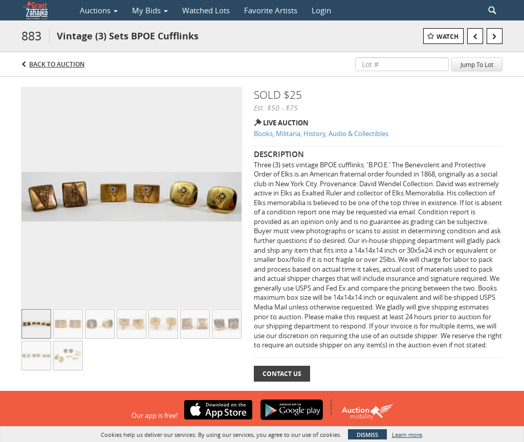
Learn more (407, 434)
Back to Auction (56, 64)
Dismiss (367, 434)
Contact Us (282, 373)
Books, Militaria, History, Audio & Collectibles (321, 133)
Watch (447, 36)
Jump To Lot (477, 64)
